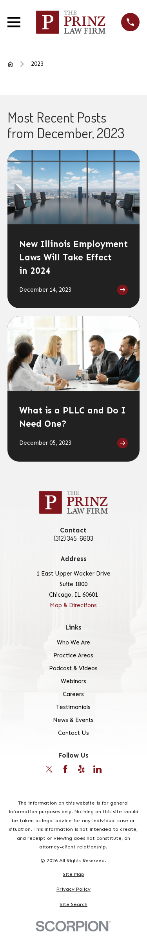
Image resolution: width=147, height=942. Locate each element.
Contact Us (73, 732)
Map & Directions (73, 605)
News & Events (73, 720)
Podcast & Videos (73, 668)
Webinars (73, 681)
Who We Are (73, 642)
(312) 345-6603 (73, 538)
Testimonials (73, 707)
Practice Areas (73, 655)
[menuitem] (73, 874)
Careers (73, 694)
